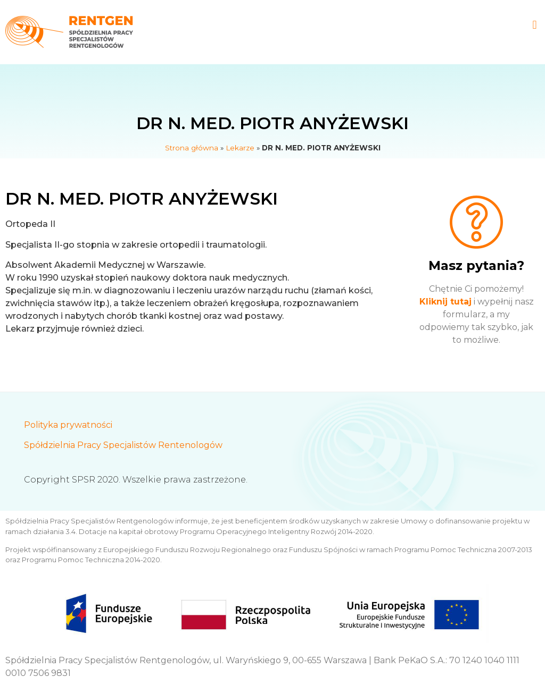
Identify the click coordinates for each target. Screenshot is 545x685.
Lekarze (240, 147)
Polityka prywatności (68, 425)
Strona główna (191, 147)
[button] (535, 24)
